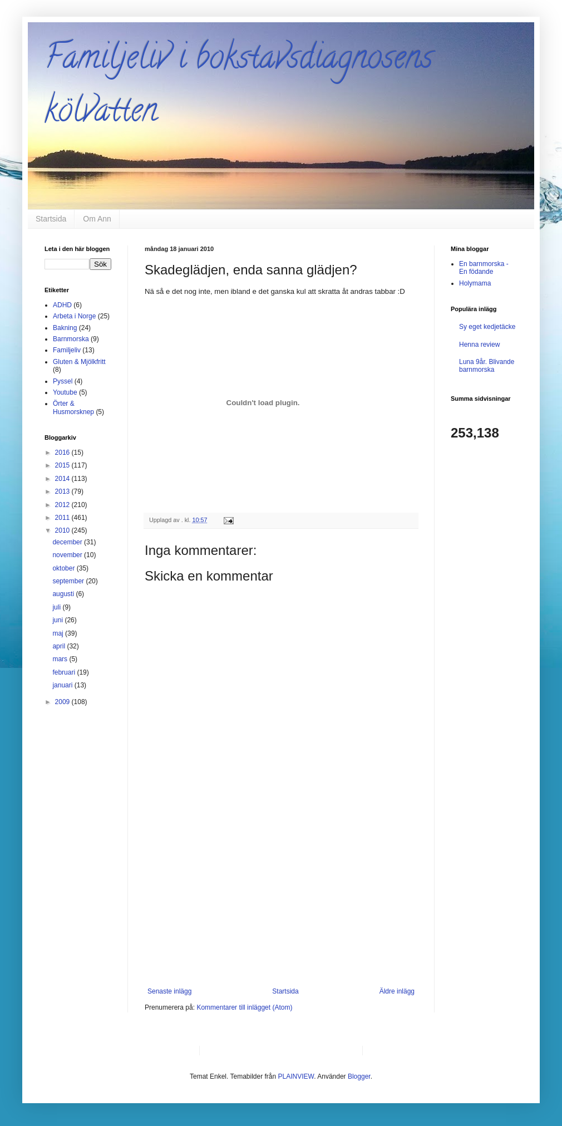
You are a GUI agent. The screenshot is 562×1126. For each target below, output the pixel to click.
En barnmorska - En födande (484, 268)
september (69, 581)
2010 (63, 530)
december (68, 542)
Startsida (51, 218)
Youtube (65, 392)
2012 (63, 505)
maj (58, 633)
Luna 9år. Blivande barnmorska (486, 365)
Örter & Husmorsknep (73, 407)
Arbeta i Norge (74, 316)
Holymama (475, 283)
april (59, 646)
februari (64, 672)
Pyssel (62, 381)
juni (58, 620)
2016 (63, 452)
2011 (63, 518)
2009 (63, 702)
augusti (64, 594)
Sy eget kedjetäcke (487, 327)
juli (57, 607)
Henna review (479, 344)
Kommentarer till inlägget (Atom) (244, 1007)
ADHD (62, 305)
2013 (63, 491)
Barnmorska (71, 339)
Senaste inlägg (169, 991)
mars (60, 659)
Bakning (65, 328)
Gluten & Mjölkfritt (79, 362)
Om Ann (97, 218)
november (68, 555)
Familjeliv (67, 350)
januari (63, 685)
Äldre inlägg (397, 991)
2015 (63, 465)
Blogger (359, 1076)
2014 (63, 479)
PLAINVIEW (296, 1076)
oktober (64, 568)
